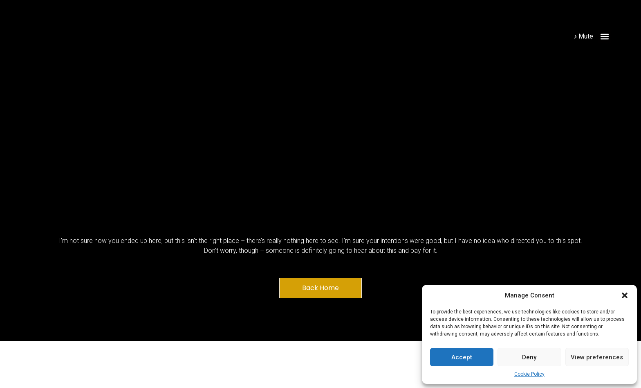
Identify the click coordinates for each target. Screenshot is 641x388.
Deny (529, 357)
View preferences (597, 357)
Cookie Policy (529, 374)
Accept (461, 357)
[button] (625, 295)
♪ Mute (583, 36)
